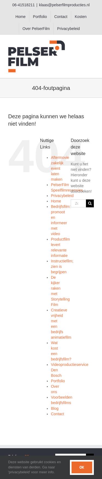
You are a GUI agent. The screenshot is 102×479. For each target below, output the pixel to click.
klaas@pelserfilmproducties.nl (64, 5)
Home (56, 201)
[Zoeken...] (78, 203)
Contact (57, 414)
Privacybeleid (62, 195)
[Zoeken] (90, 203)
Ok (81, 467)
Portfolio (58, 381)
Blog (54, 408)
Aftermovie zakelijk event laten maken (60, 168)
